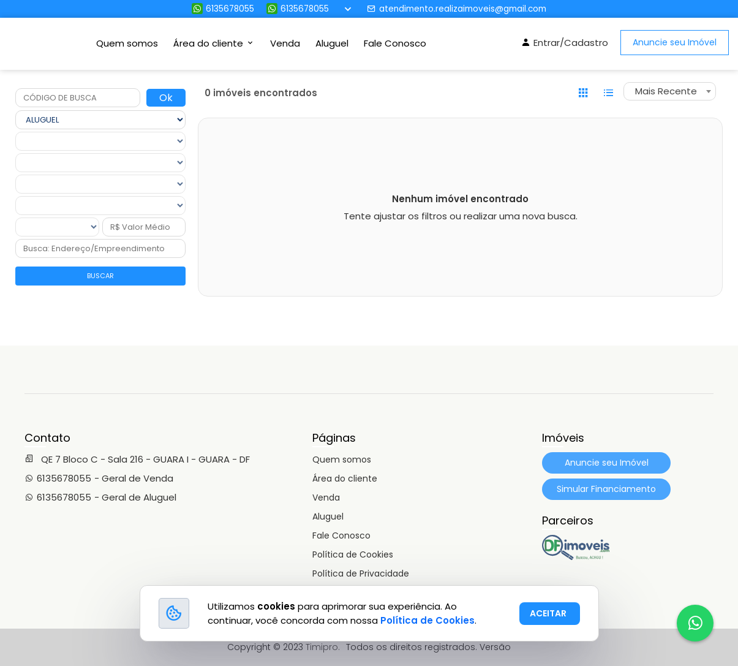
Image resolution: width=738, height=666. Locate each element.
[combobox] (669, 91)
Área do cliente (344, 478)
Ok (166, 98)
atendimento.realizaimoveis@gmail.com (456, 9)
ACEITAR (548, 613)
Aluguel (331, 43)
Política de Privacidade (360, 573)
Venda (285, 43)
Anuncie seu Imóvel (675, 42)
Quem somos (127, 43)
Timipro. (323, 647)
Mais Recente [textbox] (666, 91)
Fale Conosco (395, 43)
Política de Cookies (352, 554)
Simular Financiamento (606, 489)
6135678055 (223, 9)
